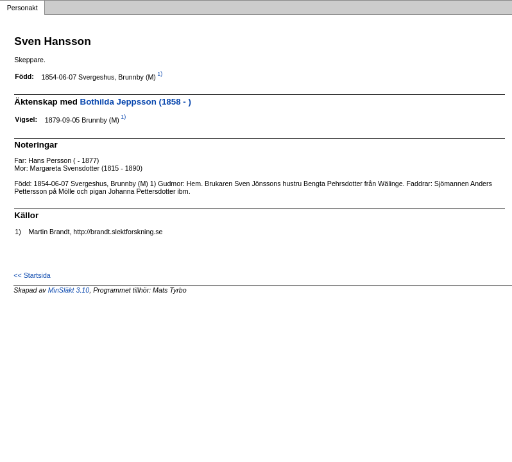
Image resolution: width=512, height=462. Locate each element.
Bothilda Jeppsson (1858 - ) (135, 102)
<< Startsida (31, 275)
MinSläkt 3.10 (69, 290)
